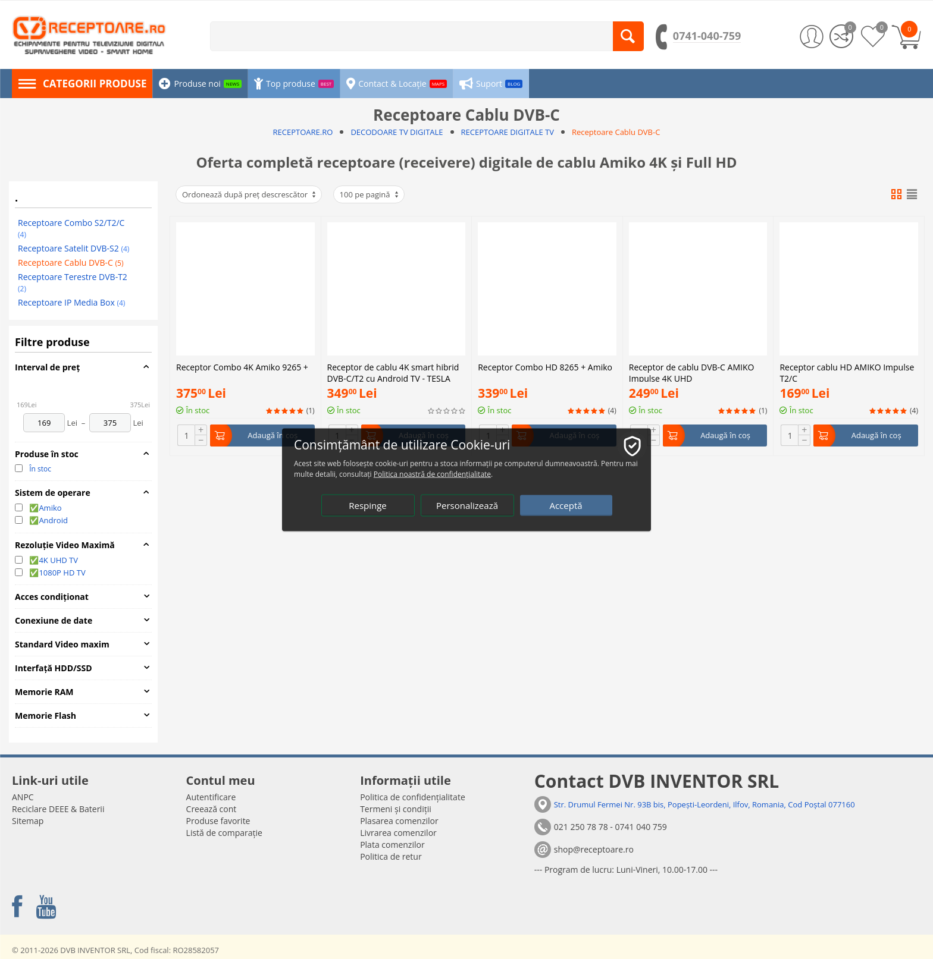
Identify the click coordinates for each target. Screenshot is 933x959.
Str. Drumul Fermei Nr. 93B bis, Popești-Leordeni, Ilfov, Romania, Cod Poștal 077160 (704, 804)
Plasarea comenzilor (399, 820)
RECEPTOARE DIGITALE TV (507, 132)
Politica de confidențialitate (412, 797)
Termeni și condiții (395, 809)
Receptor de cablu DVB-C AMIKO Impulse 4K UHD (691, 268)
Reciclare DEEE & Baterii (58, 809)
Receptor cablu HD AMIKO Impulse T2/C (846, 268)
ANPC (23, 797)
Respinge (368, 505)
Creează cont (211, 809)
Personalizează (467, 505)
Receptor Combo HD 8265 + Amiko (545, 263)
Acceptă (565, 505)
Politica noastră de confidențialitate (432, 474)
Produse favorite (218, 820)
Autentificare (211, 797)
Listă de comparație (224, 832)
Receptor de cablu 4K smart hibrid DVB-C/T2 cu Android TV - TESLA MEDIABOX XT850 (393, 371)
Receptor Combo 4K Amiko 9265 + (242, 367)
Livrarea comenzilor (398, 832)
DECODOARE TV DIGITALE (396, 132)
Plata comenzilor (392, 844)
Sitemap (27, 820)
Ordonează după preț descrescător (249, 194)
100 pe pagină (370, 194)
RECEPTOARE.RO (303, 132)
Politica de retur (391, 856)
